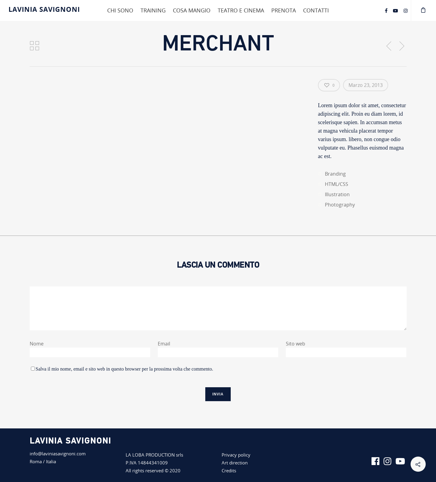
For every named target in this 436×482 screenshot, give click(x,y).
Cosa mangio (191, 10)
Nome (39, 343)
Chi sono (120, 10)
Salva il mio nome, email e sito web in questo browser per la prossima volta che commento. (124, 368)
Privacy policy (236, 455)
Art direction (235, 463)
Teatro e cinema (241, 10)
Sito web (295, 343)
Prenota (283, 10)
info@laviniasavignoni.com (58, 454)
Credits (229, 470)
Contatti (316, 10)
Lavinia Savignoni (44, 9)
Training (153, 10)
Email (166, 343)
